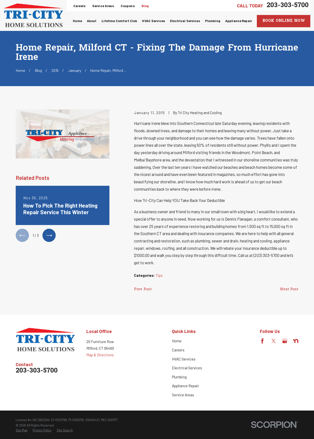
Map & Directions (100, 355)
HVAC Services (184, 359)
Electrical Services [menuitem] (185, 21)
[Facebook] (262, 341)
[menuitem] (21, 430)
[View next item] (49, 235)
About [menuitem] (92, 21)
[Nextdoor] (295, 341)
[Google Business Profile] (284, 341)
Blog (145, 6)
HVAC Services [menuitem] (153, 21)
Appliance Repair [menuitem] (238, 21)
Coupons (128, 6)
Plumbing (179, 377)
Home (177, 341)
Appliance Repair (185, 386)
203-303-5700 (288, 5)
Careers (79, 6)
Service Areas (103, 6)
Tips (159, 275)
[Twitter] (273, 341)
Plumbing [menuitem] (212, 21)
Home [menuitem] (77, 21)
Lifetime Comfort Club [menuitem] (119, 21)
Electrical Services (187, 368)
